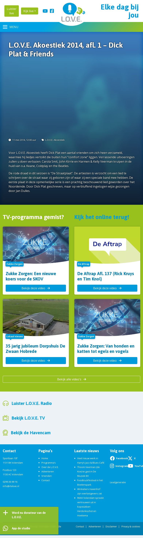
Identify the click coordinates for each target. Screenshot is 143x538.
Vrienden (46, 476)
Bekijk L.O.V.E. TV (28, 418)
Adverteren (47, 471)
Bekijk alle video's (71, 379)
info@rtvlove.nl (11, 486)
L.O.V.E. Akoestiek (55, 140)
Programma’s (48, 462)
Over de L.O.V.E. (50, 467)
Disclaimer (111, 526)
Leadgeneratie (118, 482)
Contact (45, 480)
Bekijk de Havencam (31, 432)
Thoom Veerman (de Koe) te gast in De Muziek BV (88, 471)
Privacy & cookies (130, 526)
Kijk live (28, 11)
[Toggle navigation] (10, 26)
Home (44, 458)
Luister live (11, 11)
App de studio (21, 528)
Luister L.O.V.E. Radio (32, 403)
